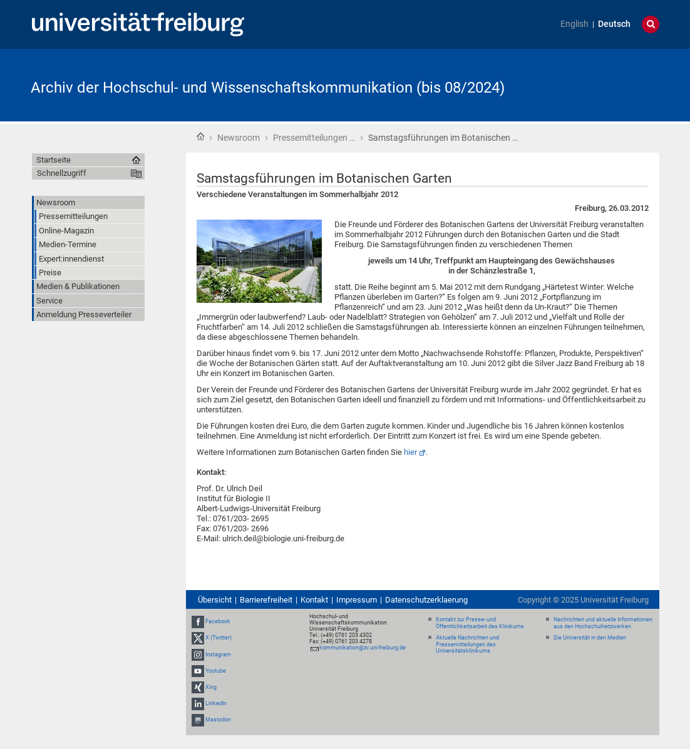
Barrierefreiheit (266, 599)
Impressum (356, 599)
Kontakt (314, 599)
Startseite (200, 136)
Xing (211, 687)
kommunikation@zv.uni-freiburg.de (362, 648)
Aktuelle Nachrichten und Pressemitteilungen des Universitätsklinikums (467, 644)
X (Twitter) (218, 637)
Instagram (218, 654)
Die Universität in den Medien (590, 637)
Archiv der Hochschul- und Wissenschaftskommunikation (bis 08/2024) (268, 87)
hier (410, 452)
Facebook (217, 621)
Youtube (215, 671)
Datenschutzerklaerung (426, 599)
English (574, 24)
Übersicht (215, 599)
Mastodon (218, 720)
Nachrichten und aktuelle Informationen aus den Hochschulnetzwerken (603, 622)
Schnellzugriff (61, 173)
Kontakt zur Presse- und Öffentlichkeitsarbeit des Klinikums (480, 622)
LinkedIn (216, 703)
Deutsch (614, 24)
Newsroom (238, 138)
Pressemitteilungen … (314, 138)
